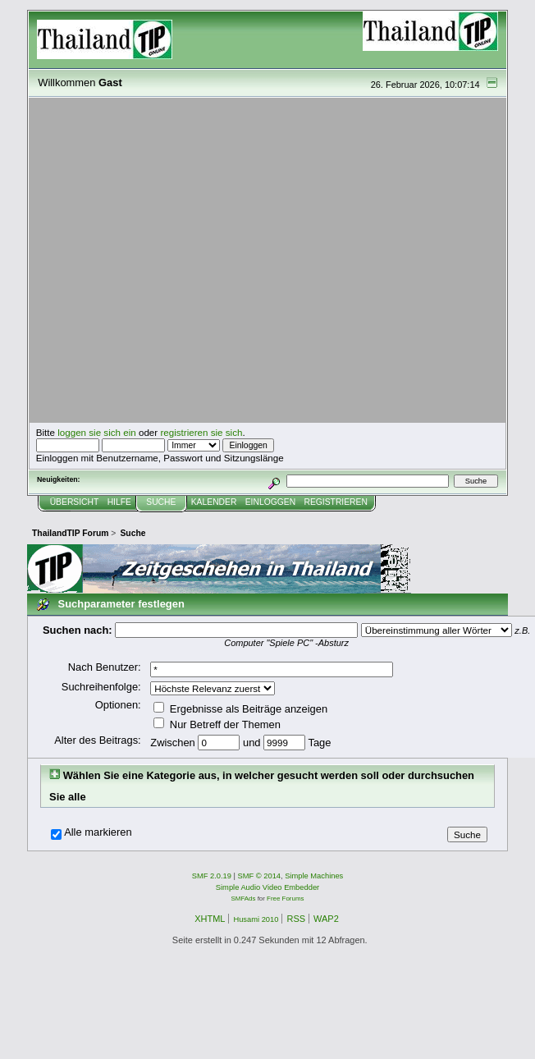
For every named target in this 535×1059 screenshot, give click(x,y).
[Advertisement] (154, 261)
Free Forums (285, 898)
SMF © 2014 (259, 876)
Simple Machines (314, 876)
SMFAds (243, 898)
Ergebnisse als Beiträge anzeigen (240, 709)
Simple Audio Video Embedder (267, 887)
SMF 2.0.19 (211, 876)
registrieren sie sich (201, 432)
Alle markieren (98, 832)
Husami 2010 (255, 919)
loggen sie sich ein (96, 432)
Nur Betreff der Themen (217, 724)
